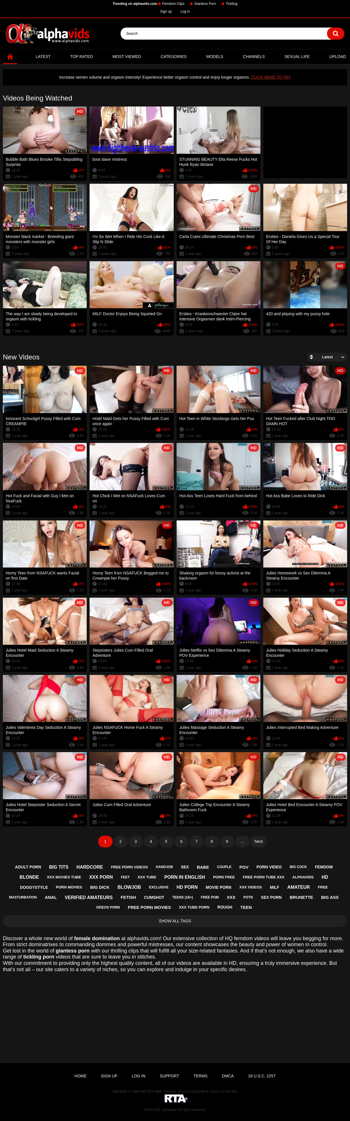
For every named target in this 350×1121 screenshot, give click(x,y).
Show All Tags (175, 921)
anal (51, 897)
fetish (128, 897)
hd (325, 877)
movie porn (218, 887)
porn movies (69, 887)
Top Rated (81, 56)
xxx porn (101, 877)
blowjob (129, 887)
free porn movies (149, 907)
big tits (59, 867)
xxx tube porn (194, 907)
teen (246, 907)
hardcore (89, 867)
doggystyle (34, 887)
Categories (174, 56)
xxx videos (250, 887)
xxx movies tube (64, 877)
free (323, 887)
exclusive (159, 887)
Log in (185, 11)
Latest (43, 56)
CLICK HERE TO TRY (271, 77)
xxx (231, 897)
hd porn (187, 887)
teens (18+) (182, 897)
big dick (100, 887)
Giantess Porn (205, 4)
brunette (301, 897)
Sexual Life (297, 56)
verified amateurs (89, 897)
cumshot (154, 897)
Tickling (231, 4)
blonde (29, 877)
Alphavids (168, 1110)
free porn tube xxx (263, 877)
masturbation (23, 897)
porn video (269, 867)
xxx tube (147, 877)
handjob (164, 867)
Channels (254, 56)
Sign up (166, 11)
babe (203, 867)
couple (224, 867)
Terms (201, 1076)
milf (274, 887)
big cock (298, 867)
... (242, 841)
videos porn (108, 907)
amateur (298, 887)
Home (10, 56)
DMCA (228, 1076)
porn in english (184, 877)
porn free (224, 877)
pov (244, 867)
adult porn (28, 867)
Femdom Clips (173, 4)
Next (259, 841)
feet (125, 877)
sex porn (271, 897)
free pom (210, 897)
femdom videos (251, 938)
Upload (337, 56)
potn (248, 897)
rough (224, 907)
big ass (330, 897)
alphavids (303, 877)
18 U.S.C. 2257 (262, 1076)
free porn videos (129, 867)
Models (214, 56)
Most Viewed (127, 56)
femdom (324, 867)
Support (169, 1076)
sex (185, 867)
